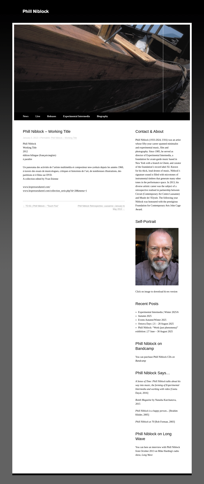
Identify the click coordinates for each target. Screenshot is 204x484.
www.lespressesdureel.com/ (36, 187)
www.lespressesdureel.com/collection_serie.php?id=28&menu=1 (55, 190)
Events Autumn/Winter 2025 (152, 320)
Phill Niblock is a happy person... (151, 411)
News (25, 116)
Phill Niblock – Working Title (64, 138)
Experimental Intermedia (76, 116)
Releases (51, 116)
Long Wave (147, 455)
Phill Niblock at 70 (144, 421)
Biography (102, 116)
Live (38, 116)
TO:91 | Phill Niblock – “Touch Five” (41, 206)
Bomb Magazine (143, 400)
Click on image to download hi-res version (156, 291)
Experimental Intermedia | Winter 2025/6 (158, 312)
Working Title (30, 147)
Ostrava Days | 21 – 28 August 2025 (156, 323)
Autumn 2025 (145, 316)
